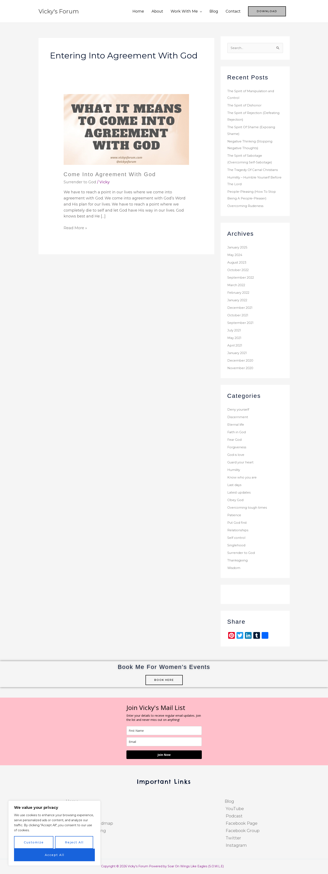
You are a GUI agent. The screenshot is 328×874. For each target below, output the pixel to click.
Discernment (238, 417)
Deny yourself (239, 410)
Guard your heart (242, 463)
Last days (234, 485)
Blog (214, 11)
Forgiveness (237, 448)
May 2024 (235, 255)
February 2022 (239, 293)
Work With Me (184, 11)
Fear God (235, 440)
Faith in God (237, 432)
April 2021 (235, 346)
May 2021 (235, 338)
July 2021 (235, 331)
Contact (233, 11)
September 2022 (241, 278)
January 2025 (238, 248)
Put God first (238, 523)
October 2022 (239, 270)
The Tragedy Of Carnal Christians (254, 170)
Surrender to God (80, 182)
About (157, 11)
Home (138, 11)
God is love (236, 455)
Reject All (74, 842)
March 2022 (237, 285)
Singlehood (237, 546)
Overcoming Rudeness (246, 206)
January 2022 (238, 301)
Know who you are (243, 478)
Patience (234, 515)
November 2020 (241, 368)
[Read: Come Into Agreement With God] (126, 129)
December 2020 (241, 361)
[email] (164, 742)
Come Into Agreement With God (112, 174)
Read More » (75, 227)
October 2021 (238, 316)
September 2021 (241, 323)
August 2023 (238, 263)
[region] (54, 833)
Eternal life (236, 425)
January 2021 (238, 353)
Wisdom (234, 568)
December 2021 (240, 308)
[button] (267, 11)
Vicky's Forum (60, 11)
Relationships (238, 531)
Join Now (164, 755)
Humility (234, 470)
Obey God (235, 500)
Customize (34, 842)
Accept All (54, 855)
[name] (164, 731)
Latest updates (239, 493)
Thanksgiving (238, 561)
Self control (237, 538)
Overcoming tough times (248, 508)
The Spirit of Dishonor (245, 106)
